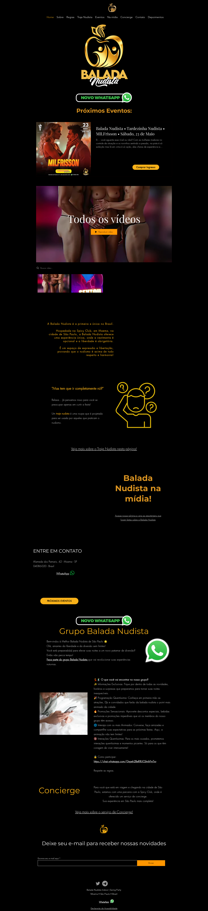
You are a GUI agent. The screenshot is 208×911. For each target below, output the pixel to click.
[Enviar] (151, 863)
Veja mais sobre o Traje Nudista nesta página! (104, 448)
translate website (181, 3)
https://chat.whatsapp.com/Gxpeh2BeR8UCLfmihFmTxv (125, 761)
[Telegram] (105, 883)
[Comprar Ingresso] (145, 167)
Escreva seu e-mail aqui (48, 858)
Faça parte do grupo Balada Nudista (67, 659)
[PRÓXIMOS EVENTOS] (59, 601)
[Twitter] (98, 883)
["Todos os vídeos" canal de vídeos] (104, 284)
